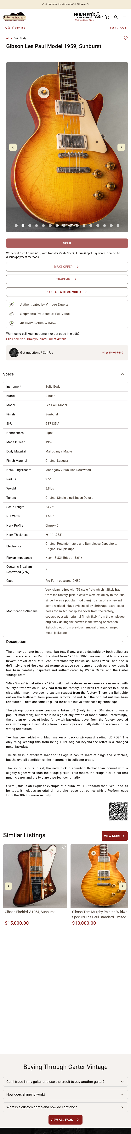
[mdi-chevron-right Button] (122, 886)
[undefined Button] (115, 836)
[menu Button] (124, 17)
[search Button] (116, 17)
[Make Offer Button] (67, 266)
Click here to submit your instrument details (36, 339)
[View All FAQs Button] (65, 1120)
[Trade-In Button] (67, 279)
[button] (65, 374)
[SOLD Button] (67, 243)
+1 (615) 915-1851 (113, 352)
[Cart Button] (107, 17)
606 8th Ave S (118, 27)
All (7, 38)
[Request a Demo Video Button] (67, 292)
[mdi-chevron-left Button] (8, 886)
